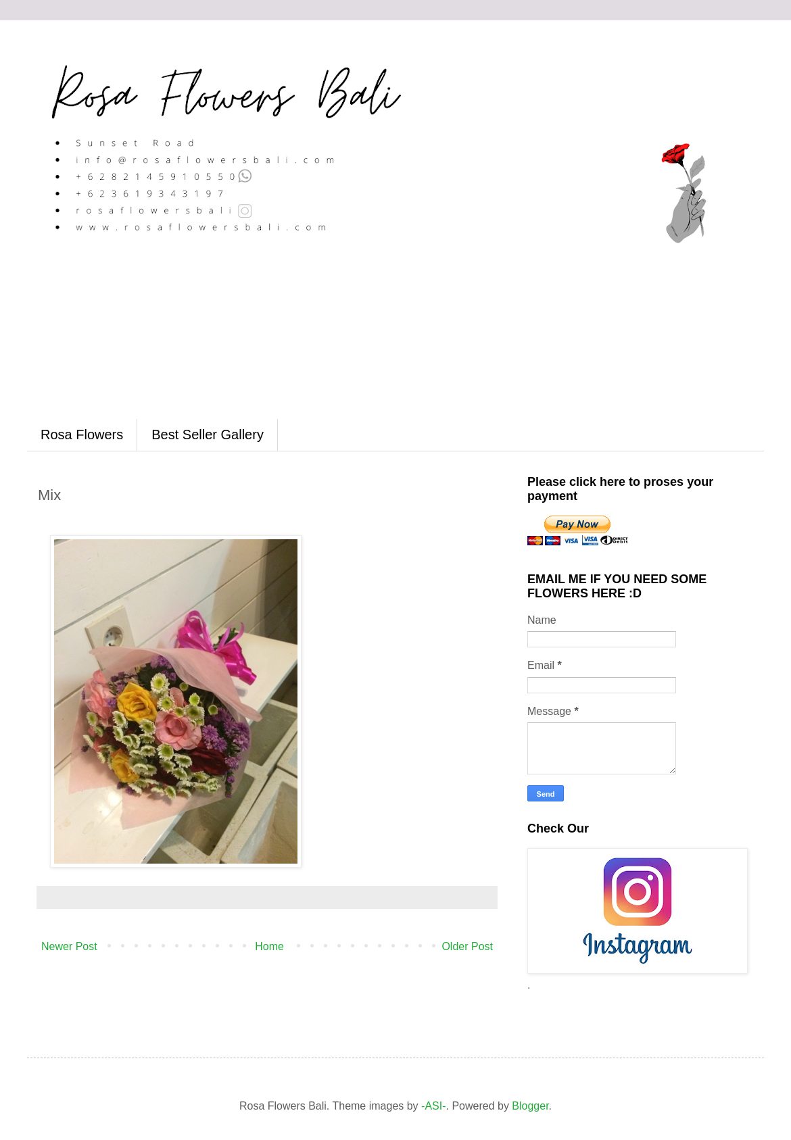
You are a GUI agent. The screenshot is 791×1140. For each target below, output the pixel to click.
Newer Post (69, 946)
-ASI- (433, 1106)
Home (269, 946)
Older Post (467, 946)
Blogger (530, 1106)
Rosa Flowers (82, 434)
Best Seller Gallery (207, 434)
